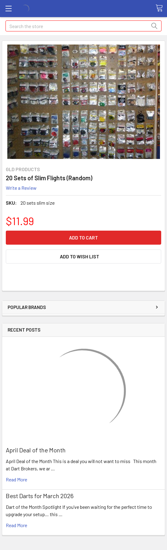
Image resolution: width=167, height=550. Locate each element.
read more (16, 479)
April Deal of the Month (36, 450)
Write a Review (21, 188)
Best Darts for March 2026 (40, 495)
